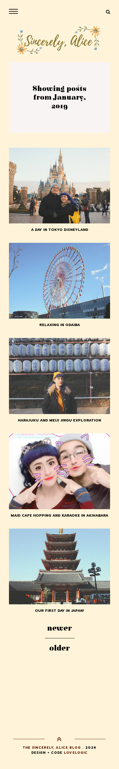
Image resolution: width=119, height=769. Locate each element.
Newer (59, 628)
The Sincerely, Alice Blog (52, 747)
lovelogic (76, 752)
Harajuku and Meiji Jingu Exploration (59, 420)
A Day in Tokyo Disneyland (59, 229)
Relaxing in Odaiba (59, 325)
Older (59, 648)
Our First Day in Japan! (59, 610)
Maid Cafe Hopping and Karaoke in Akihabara (59, 515)
